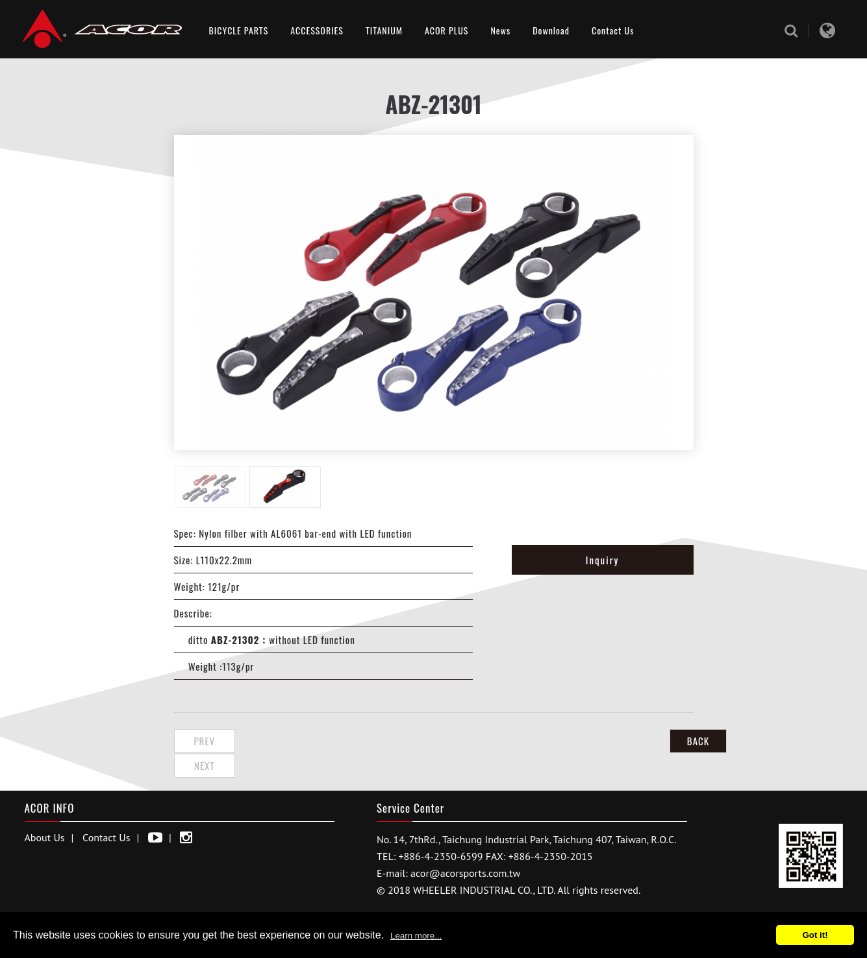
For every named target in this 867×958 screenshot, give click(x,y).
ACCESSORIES (317, 30)
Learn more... (416, 935)
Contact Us (613, 30)
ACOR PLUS (446, 30)
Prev (206, 741)
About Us (45, 812)
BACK (660, 741)
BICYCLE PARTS (239, 30)
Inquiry (603, 560)
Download (551, 30)
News (500, 30)
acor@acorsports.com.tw (465, 848)
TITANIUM (384, 30)
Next (273, 741)
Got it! (814, 935)
